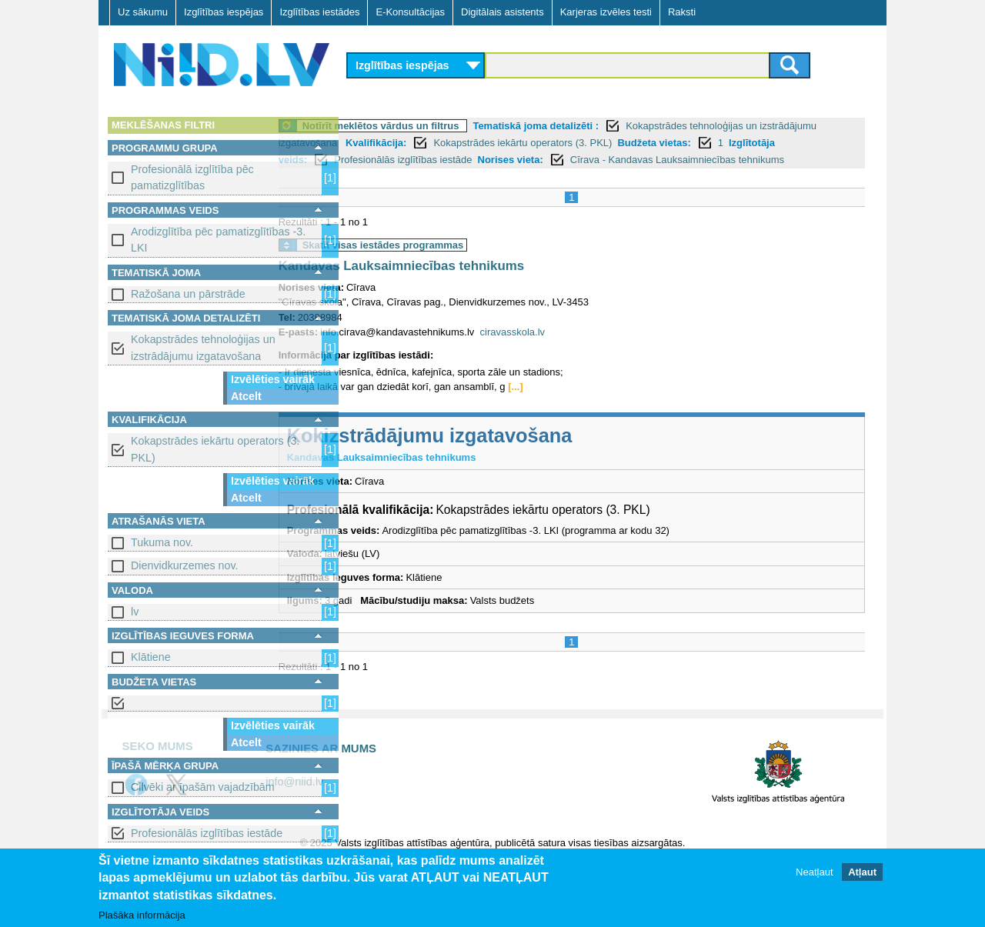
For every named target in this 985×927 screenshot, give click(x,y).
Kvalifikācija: (508, 142)
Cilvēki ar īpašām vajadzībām (203, 787)
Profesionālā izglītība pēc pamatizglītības (192, 177)
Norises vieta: (701, 159)
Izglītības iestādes (319, 12)
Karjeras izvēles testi (606, 12)
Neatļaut (814, 872)
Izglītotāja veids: (459, 159)
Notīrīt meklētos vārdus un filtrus (453, 126)
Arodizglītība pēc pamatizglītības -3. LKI (218, 239)
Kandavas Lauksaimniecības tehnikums (473, 283)
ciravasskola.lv (585, 349)
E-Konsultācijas (410, 12)
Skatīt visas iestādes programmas (455, 262)
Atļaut (862, 872)
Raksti (682, 12)
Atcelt (246, 396)
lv (135, 611)
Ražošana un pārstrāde (188, 294)
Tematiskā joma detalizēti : (609, 126)
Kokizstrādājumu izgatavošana (502, 452)
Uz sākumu (143, 12)
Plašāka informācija (141, 915)
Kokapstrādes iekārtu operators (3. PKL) (215, 449)
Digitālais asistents (502, 12)
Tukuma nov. (162, 542)
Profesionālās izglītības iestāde (206, 833)
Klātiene (151, 657)
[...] (588, 404)
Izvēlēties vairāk (273, 379)
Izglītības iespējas (223, 12)
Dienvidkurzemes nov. (185, 565)
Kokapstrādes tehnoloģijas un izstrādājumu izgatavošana (203, 347)
